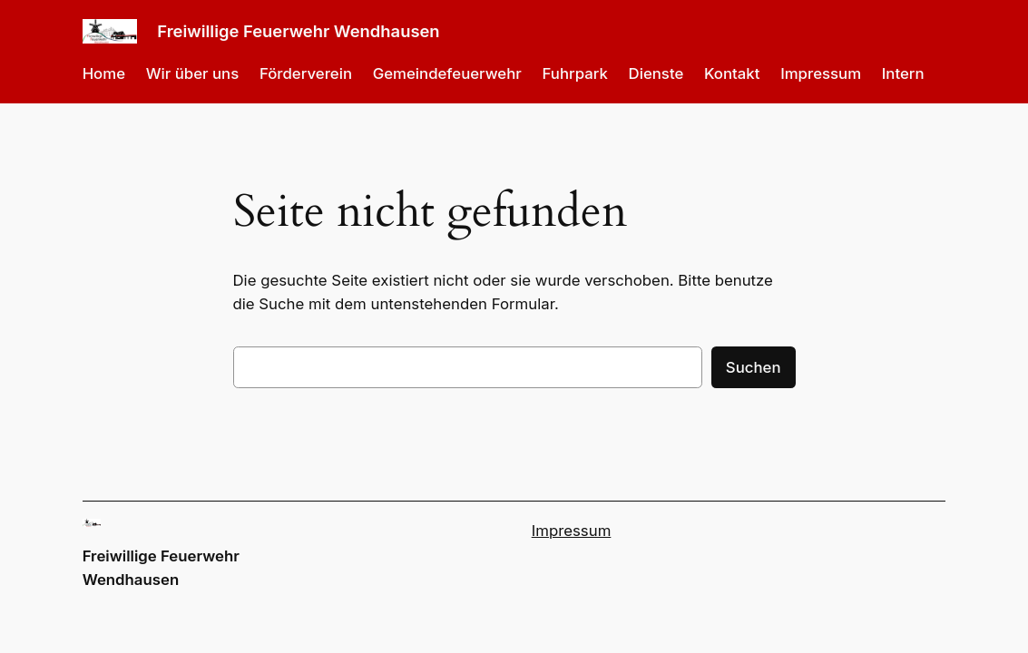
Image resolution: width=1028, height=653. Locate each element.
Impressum (572, 530)
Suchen (753, 367)
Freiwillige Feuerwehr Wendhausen (298, 31)
